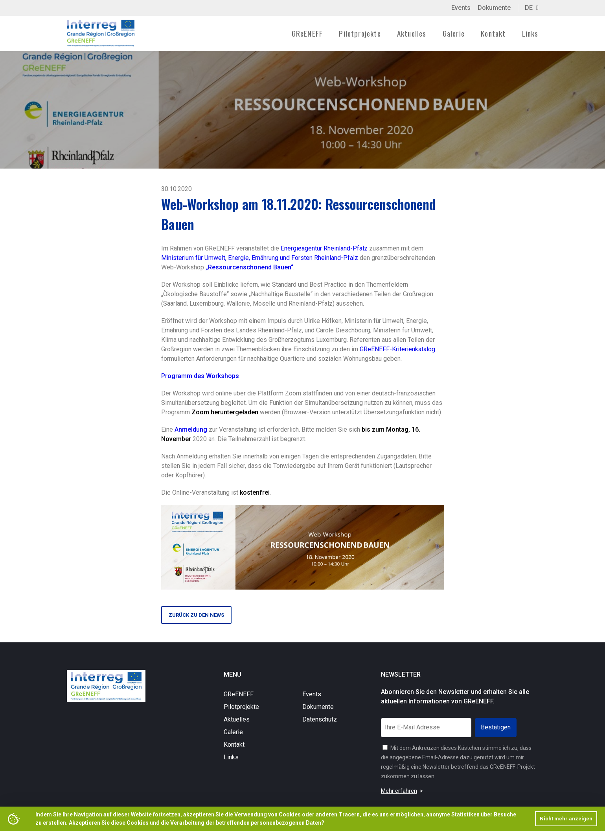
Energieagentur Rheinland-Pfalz (324, 248)
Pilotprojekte (241, 706)
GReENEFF (239, 694)
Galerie (454, 33)
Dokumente (494, 7)
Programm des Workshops (200, 376)
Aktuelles (412, 33)
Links (530, 33)
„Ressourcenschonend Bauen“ (249, 267)
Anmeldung (191, 429)
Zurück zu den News (196, 615)
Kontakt (493, 33)
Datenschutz (319, 719)
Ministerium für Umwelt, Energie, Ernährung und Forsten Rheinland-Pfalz (259, 258)
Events (461, 7)
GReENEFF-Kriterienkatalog (397, 349)
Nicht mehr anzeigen (566, 819)
